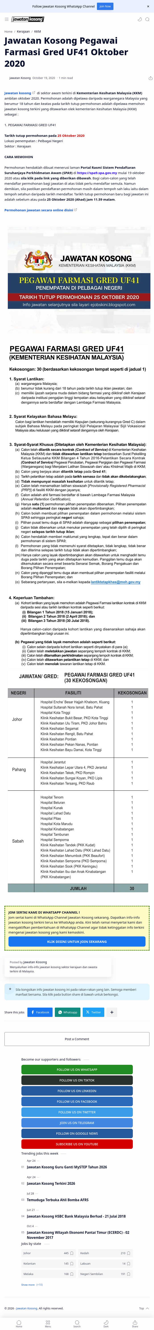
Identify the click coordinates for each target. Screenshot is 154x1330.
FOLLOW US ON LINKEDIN (77, 1091)
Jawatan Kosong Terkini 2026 (51, 1183)
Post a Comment (77, 1039)
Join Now (105, 6)
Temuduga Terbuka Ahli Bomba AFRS (58, 1200)
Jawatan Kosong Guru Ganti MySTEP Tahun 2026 (67, 1167)
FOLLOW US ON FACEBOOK (77, 1101)
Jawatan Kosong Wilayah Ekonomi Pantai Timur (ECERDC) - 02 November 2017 (78, 1235)
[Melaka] (48, 1274)
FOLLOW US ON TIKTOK (77, 1080)
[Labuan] (105, 1263)
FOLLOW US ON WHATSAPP (77, 1069)
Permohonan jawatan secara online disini (38, 210)
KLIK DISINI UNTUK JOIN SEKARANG (77, 941)
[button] (139, 19)
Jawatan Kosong (26, 1308)
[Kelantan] (48, 1263)
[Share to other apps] (112, 1012)
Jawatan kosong (17, 93)
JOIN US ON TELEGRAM (77, 1123)
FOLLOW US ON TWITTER (77, 1112)
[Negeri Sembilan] (105, 1274)
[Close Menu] (148, 6)
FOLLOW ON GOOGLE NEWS (77, 1133)
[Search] (147, 19)
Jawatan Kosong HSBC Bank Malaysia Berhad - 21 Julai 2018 (76, 1216)
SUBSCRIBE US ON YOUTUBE (77, 1144)
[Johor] (48, 1253)
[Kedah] (105, 1253)
